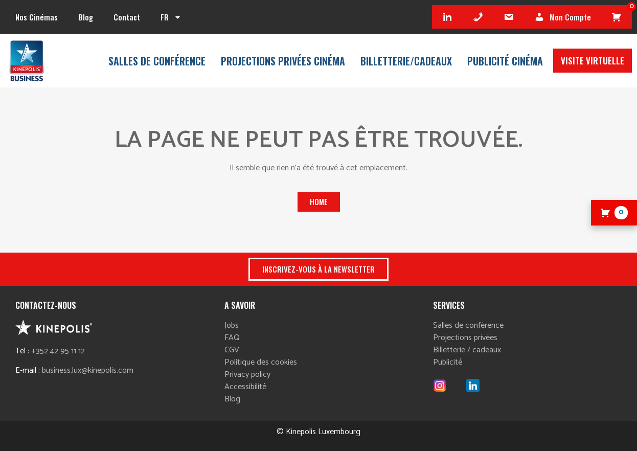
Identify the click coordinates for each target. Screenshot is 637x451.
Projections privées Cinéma (283, 61)
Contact (126, 16)
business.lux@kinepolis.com (87, 370)
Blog (85, 16)
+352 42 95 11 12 (58, 351)
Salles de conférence (157, 61)
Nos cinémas (36, 16)
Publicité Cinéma (505, 61)
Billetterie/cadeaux (406, 61)
